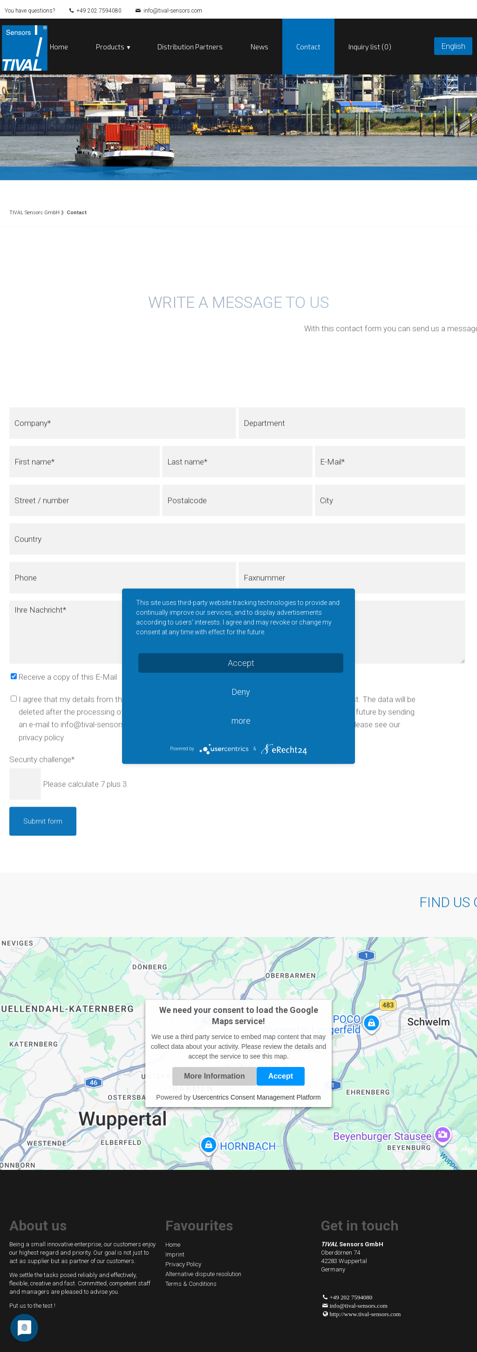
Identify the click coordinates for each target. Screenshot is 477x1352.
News (259, 46)
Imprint (174, 1254)
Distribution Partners (190, 46)
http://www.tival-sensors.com (365, 1314)
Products (110, 46)
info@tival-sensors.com (172, 10)
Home (59, 46)
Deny (241, 691)
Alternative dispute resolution (203, 1273)
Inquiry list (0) (369, 46)
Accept (280, 1076)
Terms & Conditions (191, 1283)
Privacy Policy (183, 1264)
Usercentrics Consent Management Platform (256, 1097)
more (241, 720)
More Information (214, 1076)
